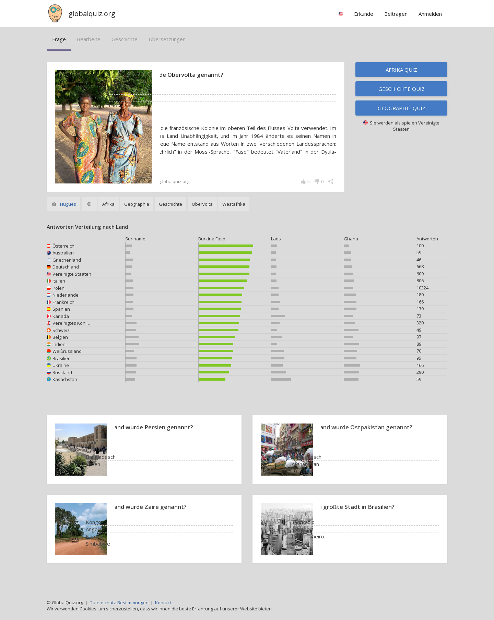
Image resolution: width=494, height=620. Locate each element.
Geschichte (124, 39)
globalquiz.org (92, 13)
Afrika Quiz (401, 69)
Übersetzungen (167, 39)
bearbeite (89, 39)
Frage (59, 39)
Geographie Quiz (401, 108)
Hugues (68, 212)
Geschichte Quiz (401, 88)
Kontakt (163, 602)
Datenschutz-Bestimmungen (119, 602)
